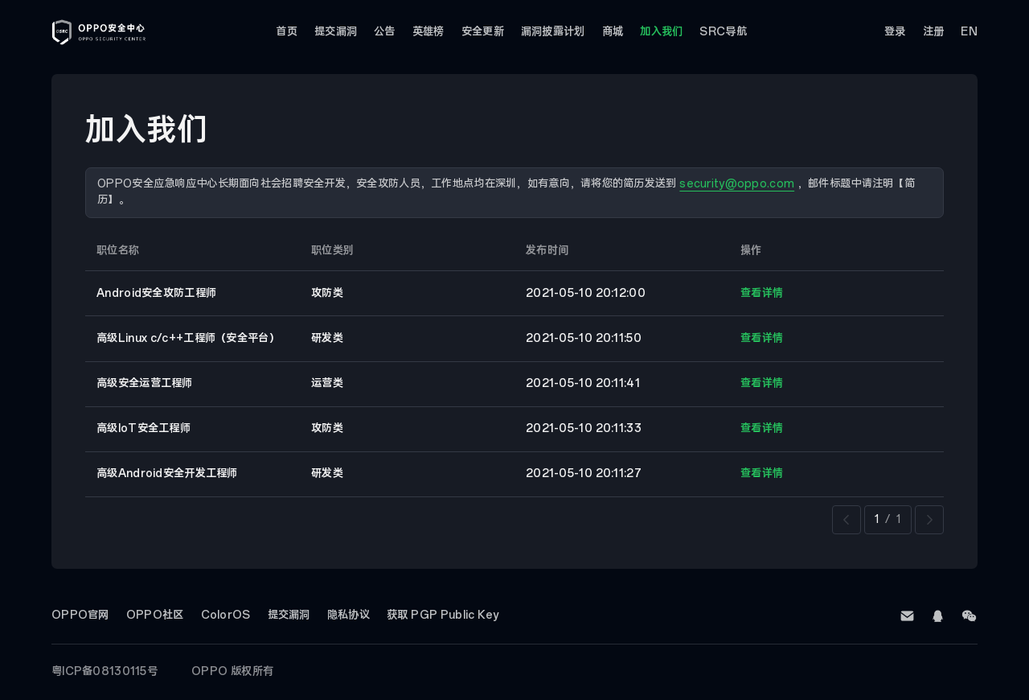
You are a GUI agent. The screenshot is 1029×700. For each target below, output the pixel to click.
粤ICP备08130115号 (104, 671)
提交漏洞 (335, 32)
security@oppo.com (736, 184)
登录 (895, 32)
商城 (613, 32)
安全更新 (482, 32)
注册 (934, 32)
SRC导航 (722, 32)
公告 (385, 32)
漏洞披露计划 (553, 32)
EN (969, 32)
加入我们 (661, 32)
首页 (286, 32)
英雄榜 (428, 32)
